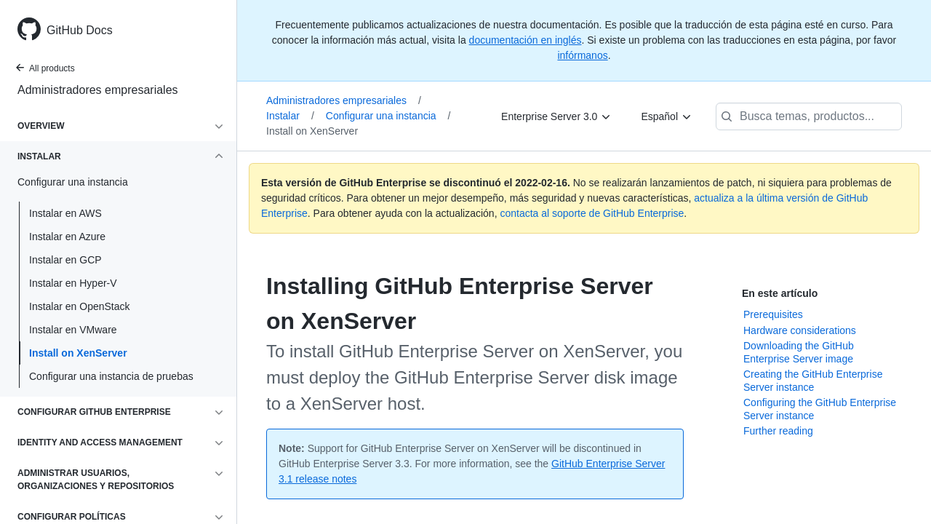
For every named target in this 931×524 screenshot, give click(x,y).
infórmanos (582, 55)
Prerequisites (773, 314)
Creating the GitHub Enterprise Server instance (812, 380)
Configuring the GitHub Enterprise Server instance (819, 409)
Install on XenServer (78, 353)
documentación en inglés (525, 40)
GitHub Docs (80, 30)
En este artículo (780, 293)
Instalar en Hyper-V (73, 283)
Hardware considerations (799, 330)
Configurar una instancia (388, 116)
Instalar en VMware (73, 330)
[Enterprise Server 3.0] (556, 116)
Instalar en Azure (67, 236)
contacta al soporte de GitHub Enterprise (592, 213)
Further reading (778, 431)
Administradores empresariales (97, 90)
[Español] (666, 116)
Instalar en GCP (65, 260)
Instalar (290, 116)
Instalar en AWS (65, 213)
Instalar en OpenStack (79, 306)
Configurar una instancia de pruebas (111, 376)
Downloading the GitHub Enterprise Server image (798, 352)
